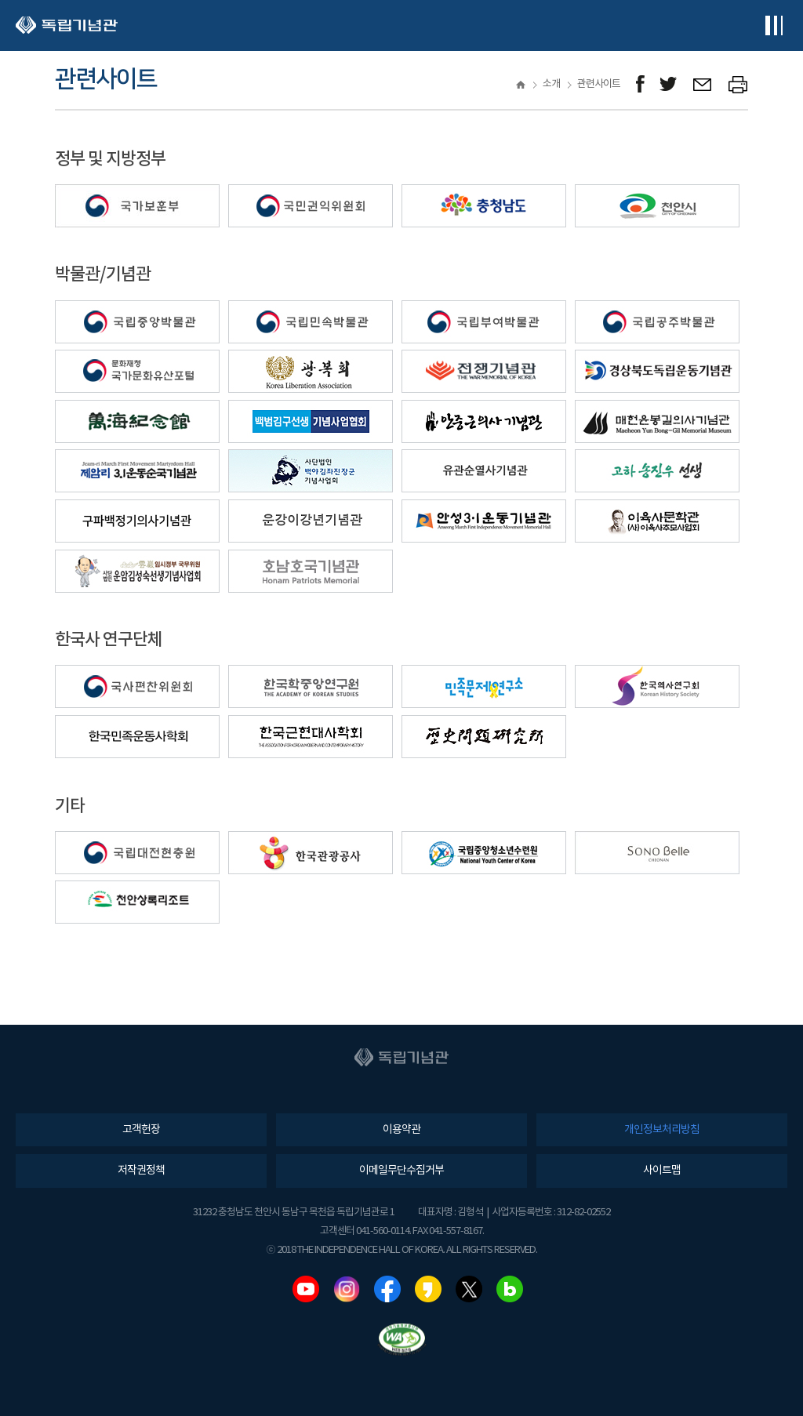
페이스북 (387, 1289)
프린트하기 (738, 84)
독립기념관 (67, 25)
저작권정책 (141, 1170)
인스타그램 (346, 1289)
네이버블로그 (509, 1289)
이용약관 (401, 1130)
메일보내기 (703, 84)
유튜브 (305, 1289)
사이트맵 (662, 1170)
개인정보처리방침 (661, 1130)
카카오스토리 (428, 1289)
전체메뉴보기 (773, 25)
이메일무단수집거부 (401, 1170)
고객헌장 (141, 1130)
